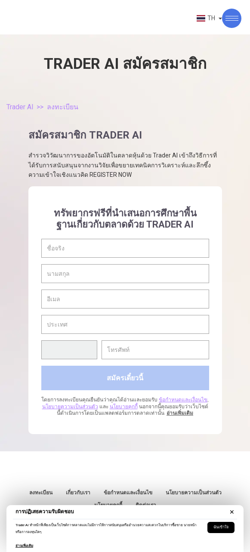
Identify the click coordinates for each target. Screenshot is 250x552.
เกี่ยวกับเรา (78, 493)
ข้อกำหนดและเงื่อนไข (183, 400)
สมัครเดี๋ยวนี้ (125, 378)
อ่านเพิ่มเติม (24, 546)
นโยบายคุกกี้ (124, 407)
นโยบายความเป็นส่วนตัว (70, 407)
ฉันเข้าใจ (220, 527)
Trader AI (20, 107)
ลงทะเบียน (40, 493)
